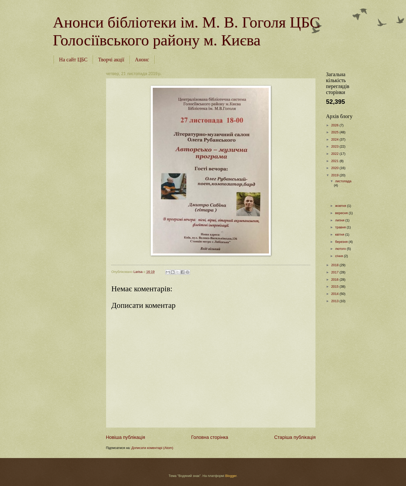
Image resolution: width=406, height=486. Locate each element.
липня (340, 220)
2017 (335, 272)
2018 (335, 265)
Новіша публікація (125, 437)
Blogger (231, 476)
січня (339, 256)
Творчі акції (111, 59)
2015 (335, 286)
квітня (340, 234)
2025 (335, 132)
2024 (335, 139)
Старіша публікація (295, 437)
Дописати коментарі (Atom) (152, 448)
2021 (335, 161)
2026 (335, 125)
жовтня (341, 206)
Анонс (142, 59)
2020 (335, 168)
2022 (335, 154)
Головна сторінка (209, 437)
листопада (343, 181)
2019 (335, 175)
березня (342, 242)
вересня (342, 213)
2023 (335, 146)
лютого (341, 249)
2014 (335, 294)
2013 (335, 301)
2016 (335, 279)
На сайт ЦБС (73, 59)
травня (341, 227)
